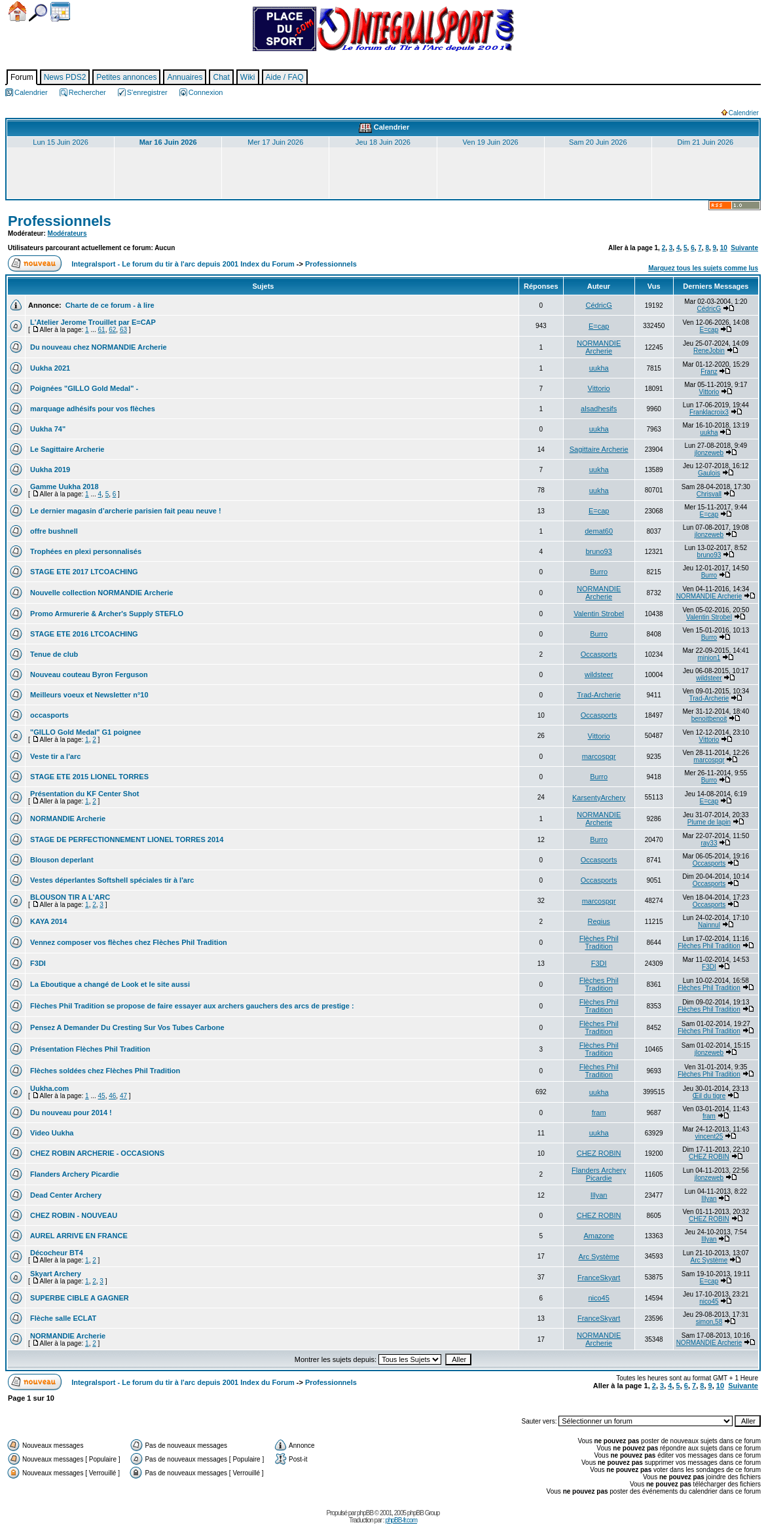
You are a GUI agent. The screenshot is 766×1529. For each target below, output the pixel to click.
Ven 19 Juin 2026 (491, 142)
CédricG (598, 305)
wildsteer (599, 674)
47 (123, 1095)
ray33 (709, 843)
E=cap (599, 326)
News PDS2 (65, 77)
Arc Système (598, 1257)
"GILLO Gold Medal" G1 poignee (84, 732)
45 (101, 1095)
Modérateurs (67, 233)
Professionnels (59, 221)
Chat (221, 77)
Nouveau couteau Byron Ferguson (88, 674)
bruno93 (598, 551)
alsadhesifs (599, 409)
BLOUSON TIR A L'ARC (69, 897)
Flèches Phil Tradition (599, 942)
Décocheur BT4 (55, 1253)
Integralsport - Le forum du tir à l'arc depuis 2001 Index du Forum (183, 264)
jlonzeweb (709, 452)
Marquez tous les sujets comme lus (703, 268)
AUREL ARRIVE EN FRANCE (78, 1236)
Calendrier (60, 12)
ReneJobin (709, 350)
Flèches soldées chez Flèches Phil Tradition (104, 1071)
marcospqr (599, 756)
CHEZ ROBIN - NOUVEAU (72, 1215)
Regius (599, 921)
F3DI (37, 963)
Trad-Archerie (599, 695)
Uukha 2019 (49, 469)
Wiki (247, 77)
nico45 (598, 1298)
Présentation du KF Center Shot (83, 794)
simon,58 (709, 1321)
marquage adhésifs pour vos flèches (91, 409)
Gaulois (709, 473)
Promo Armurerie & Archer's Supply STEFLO (105, 613)
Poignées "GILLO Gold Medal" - (83, 388)
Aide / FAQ (285, 77)
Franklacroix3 (709, 412)
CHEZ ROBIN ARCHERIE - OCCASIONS (96, 1153)
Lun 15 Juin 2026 (60, 142)
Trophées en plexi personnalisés (84, 551)
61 (101, 329)
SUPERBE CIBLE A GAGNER (78, 1298)
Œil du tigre (709, 1095)
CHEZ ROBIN (599, 1153)
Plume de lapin (709, 822)
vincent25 (709, 1136)
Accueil (17, 11)
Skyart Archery (54, 1274)
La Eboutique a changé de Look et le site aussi (109, 984)
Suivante (744, 247)
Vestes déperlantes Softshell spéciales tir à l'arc (111, 880)
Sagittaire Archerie (599, 449)
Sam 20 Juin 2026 (598, 142)
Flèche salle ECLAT (62, 1318)
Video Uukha (50, 1133)
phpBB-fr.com (401, 1520)
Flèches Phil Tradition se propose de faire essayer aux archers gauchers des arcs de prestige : (191, 1006)
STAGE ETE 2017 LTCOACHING (83, 572)
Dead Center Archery (64, 1195)
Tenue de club (53, 654)
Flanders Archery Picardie (73, 1174)
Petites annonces (126, 77)
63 (123, 329)
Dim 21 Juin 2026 (706, 142)
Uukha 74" (46, 429)
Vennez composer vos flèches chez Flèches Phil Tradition (127, 942)
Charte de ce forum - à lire (109, 305)
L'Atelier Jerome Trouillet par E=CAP (92, 322)
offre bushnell (53, 531)
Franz (709, 371)
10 (723, 247)
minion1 (708, 657)
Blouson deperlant (61, 860)
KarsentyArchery (598, 797)
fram (599, 1112)
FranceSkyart (598, 1277)
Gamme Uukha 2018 (63, 486)
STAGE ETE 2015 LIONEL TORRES (88, 777)
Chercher (38, 13)
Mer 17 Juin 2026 (275, 142)
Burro (599, 572)
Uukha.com (48, 1088)
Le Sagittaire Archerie (66, 449)
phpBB (365, 1513)
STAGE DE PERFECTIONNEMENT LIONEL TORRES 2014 (125, 839)
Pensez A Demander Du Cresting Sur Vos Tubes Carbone (126, 1027)
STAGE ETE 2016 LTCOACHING (83, 634)
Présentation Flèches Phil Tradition (89, 1049)
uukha (599, 368)
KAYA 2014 (47, 921)
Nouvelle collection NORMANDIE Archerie (100, 593)
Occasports (599, 654)
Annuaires (184, 77)
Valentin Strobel (599, 613)
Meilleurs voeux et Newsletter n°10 (88, 695)
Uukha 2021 (49, 368)
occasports (48, 715)
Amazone (598, 1236)
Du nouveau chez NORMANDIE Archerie (97, 347)
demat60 (599, 531)
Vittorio (599, 388)
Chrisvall (709, 494)
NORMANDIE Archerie (599, 347)
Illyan (599, 1195)
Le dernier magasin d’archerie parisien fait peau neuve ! (124, 511)
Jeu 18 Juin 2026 (383, 142)
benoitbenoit (709, 718)
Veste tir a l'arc (54, 756)
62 (112, 329)
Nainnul (709, 925)
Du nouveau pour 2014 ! (70, 1112)
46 (112, 1095)
